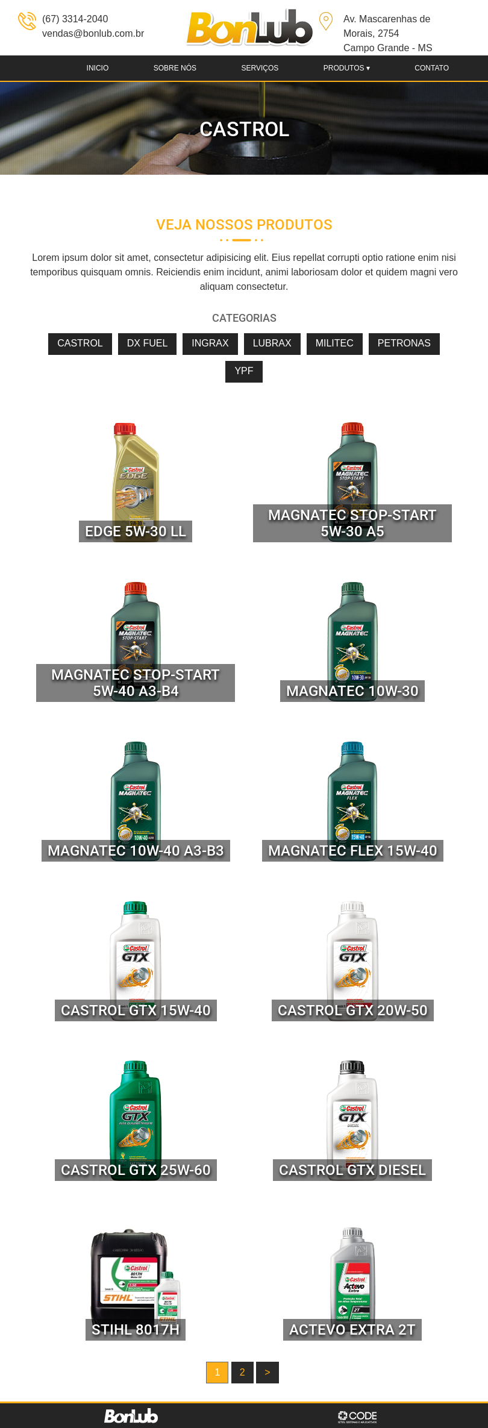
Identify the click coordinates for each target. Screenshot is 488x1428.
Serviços (259, 68)
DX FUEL (147, 343)
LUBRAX (272, 343)
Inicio (98, 68)
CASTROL (80, 343)
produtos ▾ (347, 68)
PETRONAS (404, 343)
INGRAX (210, 343)
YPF (243, 371)
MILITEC (335, 343)
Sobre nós (175, 68)
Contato (431, 68)
